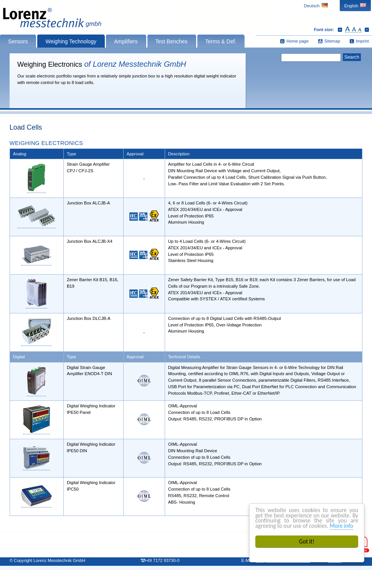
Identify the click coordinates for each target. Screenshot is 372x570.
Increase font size (340, 29)
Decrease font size (367, 29)
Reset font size (353, 29)
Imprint (362, 41)
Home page (297, 41)
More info (341, 525)
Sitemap (332, 41)
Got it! (306, 541)
